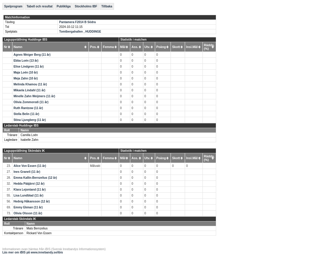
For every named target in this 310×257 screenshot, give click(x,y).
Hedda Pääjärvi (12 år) (29, 183)
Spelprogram (13, 6)
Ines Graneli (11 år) (27, 171)
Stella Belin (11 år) (26, 114)
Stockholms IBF (86, 6)
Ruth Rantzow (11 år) (28, 108)
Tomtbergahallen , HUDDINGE (80, 31)
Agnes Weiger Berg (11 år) (32, 54)
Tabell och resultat (40, 6)
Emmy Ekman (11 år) (28, 207)
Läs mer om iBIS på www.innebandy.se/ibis (32, 252)
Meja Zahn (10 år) (26, 78)
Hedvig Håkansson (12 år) (32, 201)
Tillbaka (106, 6)
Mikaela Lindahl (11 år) (29, 90)
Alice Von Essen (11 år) (30, 165)
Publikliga (63, 6)
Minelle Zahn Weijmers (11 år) (34, 96)
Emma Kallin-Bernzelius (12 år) (35, 177)
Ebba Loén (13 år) (26, 60)
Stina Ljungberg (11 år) (30, 120)
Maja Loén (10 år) (26, 72)
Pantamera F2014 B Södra (77, 22)
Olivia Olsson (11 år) (28, 213)
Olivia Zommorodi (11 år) (31, 102)
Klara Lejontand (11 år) (30, 189)
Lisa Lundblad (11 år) (29, 195)
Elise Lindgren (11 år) (29, 66)
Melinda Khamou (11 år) (30, 84)
